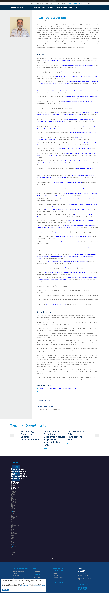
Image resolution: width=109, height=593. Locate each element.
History (15, 540)
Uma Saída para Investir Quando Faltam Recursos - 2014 (53, 392)
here (83, 564)
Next (97, 435)
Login (89, 3)
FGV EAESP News (59, 549)
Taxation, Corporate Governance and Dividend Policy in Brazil (76, 101)
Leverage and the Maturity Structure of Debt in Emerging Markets (73, 148)
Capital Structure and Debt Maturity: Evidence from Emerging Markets (73, 236)
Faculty (77, 7)
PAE (46, 445)
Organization (16, 542)
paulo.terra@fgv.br (41, 21)
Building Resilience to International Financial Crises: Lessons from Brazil (73, 198)
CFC (38, 439)
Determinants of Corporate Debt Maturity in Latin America (67, 182)
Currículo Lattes (43, 400)
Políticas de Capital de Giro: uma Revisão (55, 304)
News (32, 3)
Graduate (35, 546)
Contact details (61, 3)
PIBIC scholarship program (19, 562)
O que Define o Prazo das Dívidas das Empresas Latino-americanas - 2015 (58, 388)
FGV (53, 1)
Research (55, 540)
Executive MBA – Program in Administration (50, 409)
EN (94, 3)
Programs (51, 7)
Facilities (15, 544)
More (21, 443)
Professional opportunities (19, 564)
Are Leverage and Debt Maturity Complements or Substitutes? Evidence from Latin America (69, 209)
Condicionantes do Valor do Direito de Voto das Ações (81, 285)
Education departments (18, 546)
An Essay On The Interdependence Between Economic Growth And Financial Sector (67, 272)
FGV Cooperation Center (19, 559)
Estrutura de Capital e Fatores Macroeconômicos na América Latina (62, 241)
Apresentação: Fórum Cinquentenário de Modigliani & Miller (82, 220)
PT (96, 3)
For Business (49, 3)
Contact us (83, 552)
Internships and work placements (21, 557)
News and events (57, 552)
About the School (39, 7)
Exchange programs (18, 555)
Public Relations (59, 580)
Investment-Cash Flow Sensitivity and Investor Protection (56, 60)
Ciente (5, 589)
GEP (69, 439)
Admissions (42, 3)
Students (37, 3)
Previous (12, 435)
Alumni (54, 3)
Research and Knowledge (64, 7)
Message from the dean (18, 538)
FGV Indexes (56, 546)
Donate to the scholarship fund (74, 3)
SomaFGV (15, 547)
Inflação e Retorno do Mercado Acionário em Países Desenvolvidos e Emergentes (66, 261)
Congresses (55, 542)
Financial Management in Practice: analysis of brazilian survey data (78, 65)
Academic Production (58, 544)
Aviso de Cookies (24, 585)
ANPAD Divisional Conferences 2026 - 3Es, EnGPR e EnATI (53, 497)
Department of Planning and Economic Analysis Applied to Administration (54, 436)
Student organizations (18, 561)
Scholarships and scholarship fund (21, 553)
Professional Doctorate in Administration (19, 497)
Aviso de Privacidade (39, 585)
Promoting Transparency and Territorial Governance (85, 497)
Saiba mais (45, 514)
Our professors (36, 538)
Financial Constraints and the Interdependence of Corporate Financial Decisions (76, 76)
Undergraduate (36, 544)
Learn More (14, 522)
